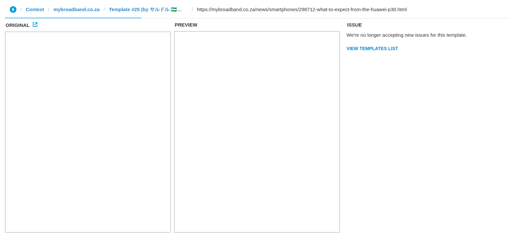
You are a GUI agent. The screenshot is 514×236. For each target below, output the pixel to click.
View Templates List (372, 48)
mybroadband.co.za (76, 9)
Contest (35, 9)
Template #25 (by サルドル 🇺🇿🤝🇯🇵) (148, 9)
